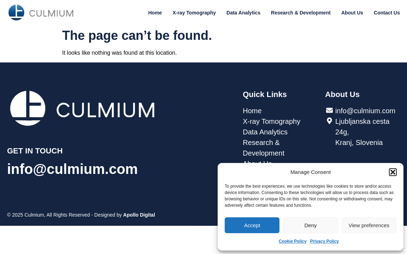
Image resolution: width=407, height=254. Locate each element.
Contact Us (387, 13)
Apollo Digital (139, 215)
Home (155, 13)
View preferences (369, 225)
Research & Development (301, 13)
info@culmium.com (72, 169)
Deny (310, 225)
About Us (352, 13)
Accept (252, 225)
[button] (392, 172)
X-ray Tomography (194, 13)
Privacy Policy (324, 241)
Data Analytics (243, 13)
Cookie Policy (293, 241)
